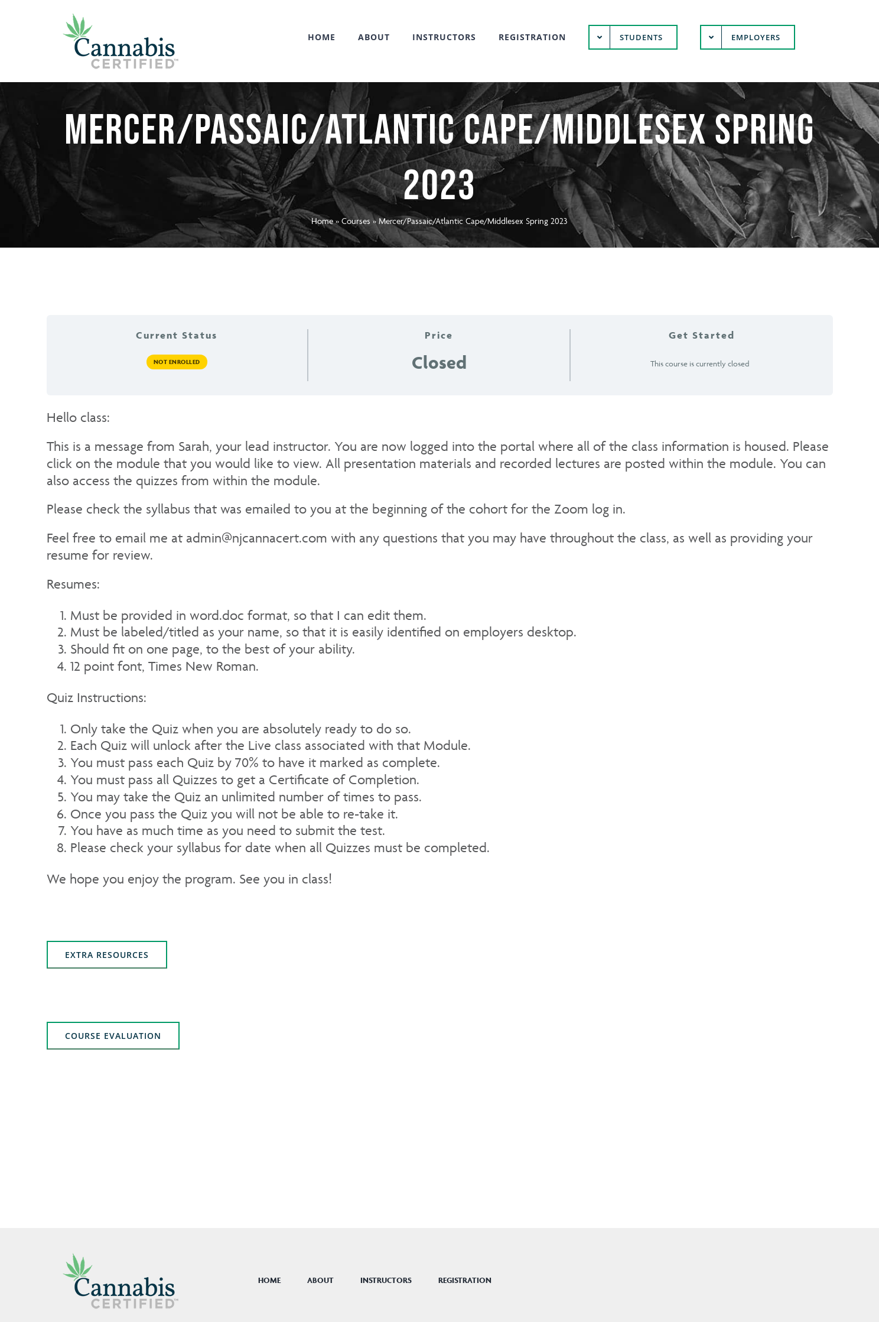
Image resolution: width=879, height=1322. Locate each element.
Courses (355, 221)
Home (322, 221)
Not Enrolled (177, 362)
